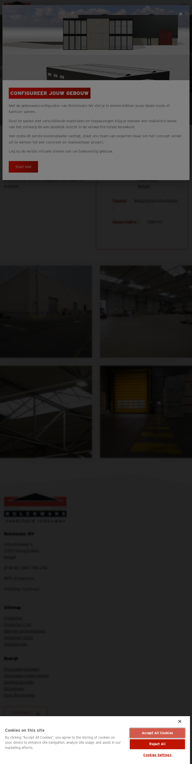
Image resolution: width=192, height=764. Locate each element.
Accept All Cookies (157, 733)
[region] (95, 740)
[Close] (179, 721)
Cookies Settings (157, 755)
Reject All (157, 744)
